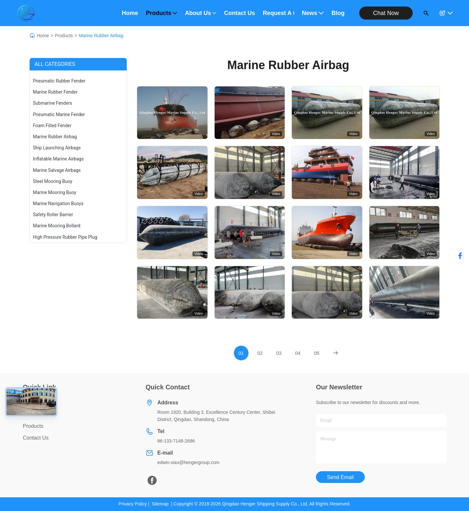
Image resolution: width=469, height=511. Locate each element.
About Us (200, 13)
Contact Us (239, 13)
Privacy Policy (133, 503)
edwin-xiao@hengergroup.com (188, 462)
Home (130, 13)
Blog (338, 13)
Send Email (340, 477)
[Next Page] (335, 353)
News (313, 13)
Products (161, 13)
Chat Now (386, 13)
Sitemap (160, 503)
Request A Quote (278, 13)
